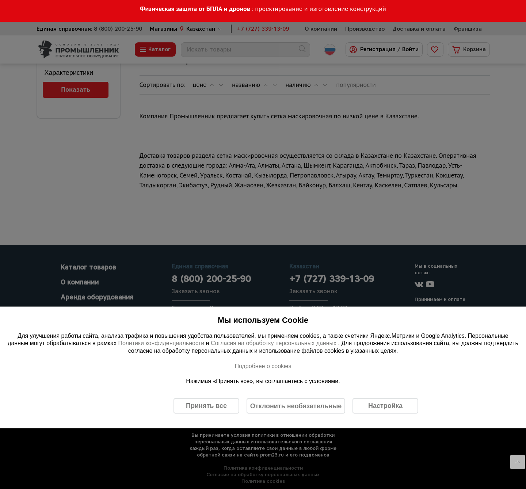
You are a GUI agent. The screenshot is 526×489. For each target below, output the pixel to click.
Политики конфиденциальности (161, 343)
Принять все (206, 405)
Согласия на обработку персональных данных (274, 343)
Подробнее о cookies (263, 366)
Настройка (385, 405)
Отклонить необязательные (296, 405)
